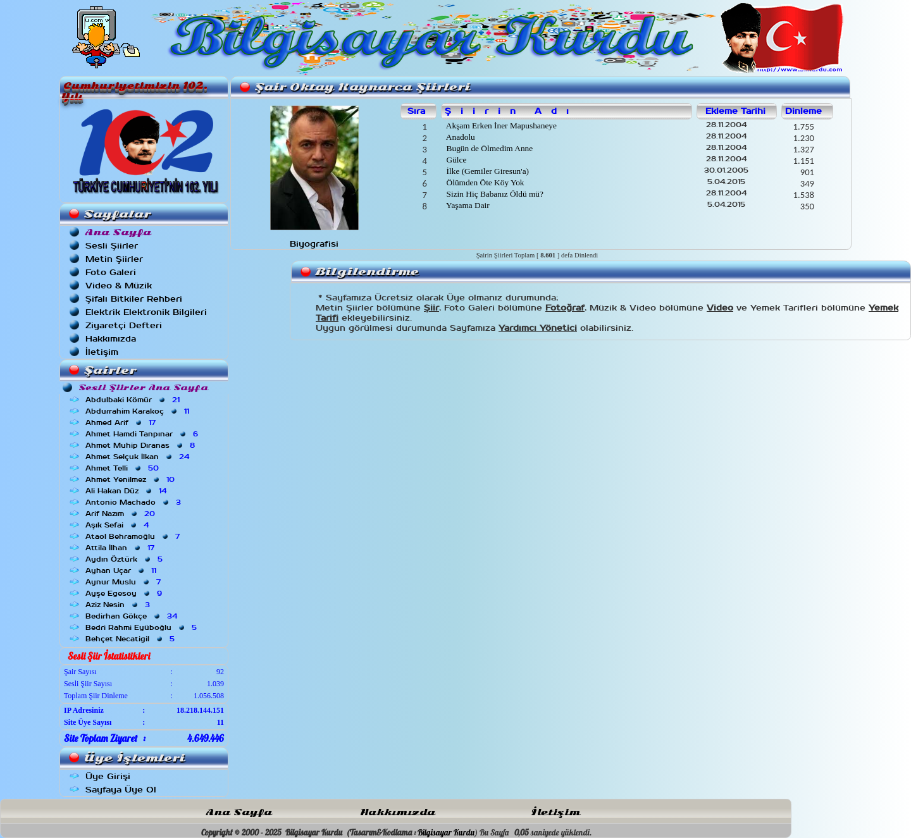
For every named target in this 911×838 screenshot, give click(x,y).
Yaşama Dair (466, 205)
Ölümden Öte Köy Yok (484, 182)
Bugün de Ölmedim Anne (488, 148)
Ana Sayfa (239, 812)
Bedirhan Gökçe (132, 616)
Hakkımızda (110, 338)
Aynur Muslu (124, 581)
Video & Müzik (118, 285)
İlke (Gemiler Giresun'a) (486, 171)
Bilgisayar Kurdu (446, 832)
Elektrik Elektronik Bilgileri (146, 312)
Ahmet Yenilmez (131, 479)
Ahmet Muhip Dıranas (141, 445)
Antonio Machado (134, 502)
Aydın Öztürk (125, 559)
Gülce (455, 159)
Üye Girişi (107, 776)
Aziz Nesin (118, 604)
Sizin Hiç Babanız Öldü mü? (493, 194)
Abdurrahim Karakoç (138, 411)
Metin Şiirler (114, 259)
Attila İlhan (121, 547)
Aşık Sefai (118, 525)
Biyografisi (314, 243)
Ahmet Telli (123, 468)
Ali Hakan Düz (127, 490)
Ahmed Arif (121, 422)
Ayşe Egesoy (124, 593)
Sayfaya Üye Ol (120, 789)
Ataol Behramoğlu (133, 536)
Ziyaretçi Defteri (123, 325)
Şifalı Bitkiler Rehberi (133, 298)
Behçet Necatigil (131, 638)
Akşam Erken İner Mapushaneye (500, 125)
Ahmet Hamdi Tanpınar (143, 433)
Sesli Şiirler (111, 245)
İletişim (101, 352)
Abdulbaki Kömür (133, 399)
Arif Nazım (121, 513)
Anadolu (459, 137)
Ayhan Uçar (122, 570)
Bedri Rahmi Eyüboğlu (142, 627)
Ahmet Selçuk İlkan (138, 456)
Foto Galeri (110, 272)
